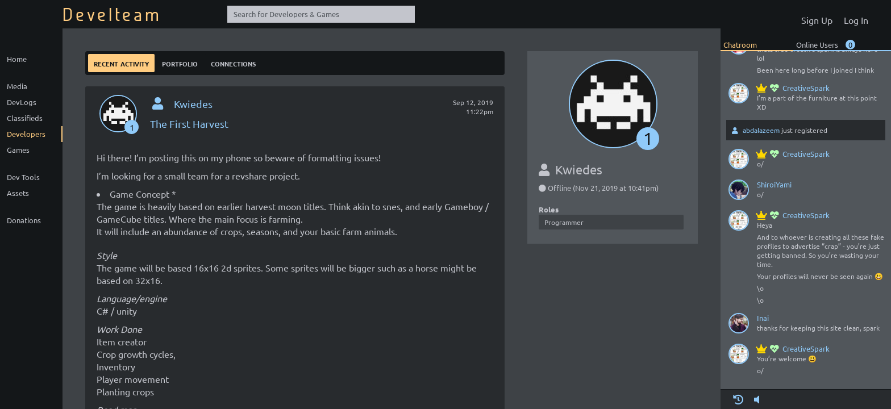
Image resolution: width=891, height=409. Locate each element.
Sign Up (816, 20)
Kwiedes (193, 104)
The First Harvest (189, 124)
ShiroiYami (774, 184)
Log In (856, 20)
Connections (233, 63)
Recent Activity (121, 63)
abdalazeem (761, 130)
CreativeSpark (793, 88)
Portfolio (180, 63)
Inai (763, 318)
